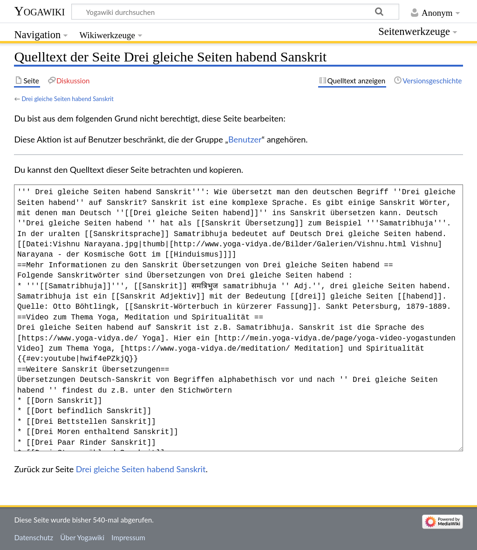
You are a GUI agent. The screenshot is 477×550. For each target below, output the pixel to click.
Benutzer (245, 139)
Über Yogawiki (82, 537)
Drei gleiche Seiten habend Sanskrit (67, 98)
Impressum (128, 537)
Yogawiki (39, 11)
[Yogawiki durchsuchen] (235, 11)
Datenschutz (33, 537)
